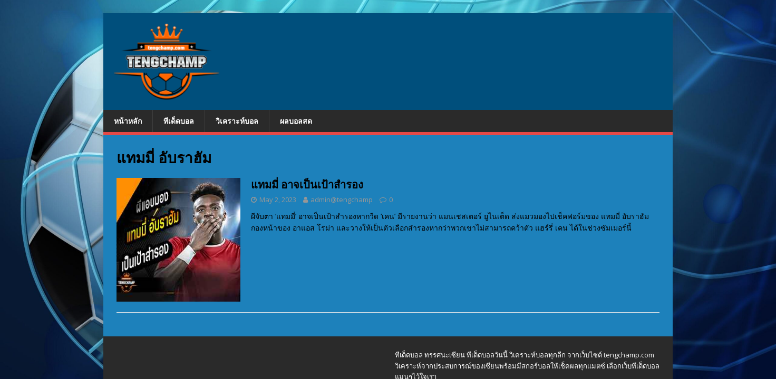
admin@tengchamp (342, 199)
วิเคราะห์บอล (237, 121)
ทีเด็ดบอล (178, 121)
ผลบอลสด (296, 121)
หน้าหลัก (128, 121)
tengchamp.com (629, 355)
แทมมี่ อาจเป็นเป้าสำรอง (307, 184)
